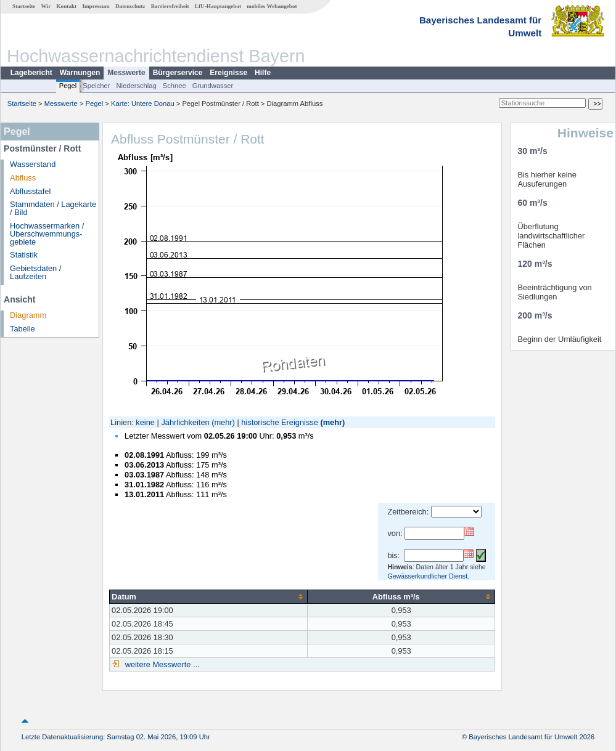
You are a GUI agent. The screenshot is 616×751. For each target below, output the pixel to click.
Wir (46, 6)
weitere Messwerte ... (161, 664)
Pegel (68, 85)
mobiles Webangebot (272, 6)
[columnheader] (209, 596)
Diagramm (28, 315)
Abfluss (23, 177)
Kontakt (66, 6)
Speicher (96, 85)
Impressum (95, 6)
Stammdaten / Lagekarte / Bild (53, 208)
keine (145, 422)
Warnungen (80, 72)
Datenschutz (130, 6)
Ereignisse (228, 72)
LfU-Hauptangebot (218, 6)
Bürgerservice (178, 72)
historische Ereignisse (279, 422)
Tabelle (22, 328)
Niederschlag (136, 85)
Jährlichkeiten (185, 422)
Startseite (23, 6)
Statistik (24, 254)
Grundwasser (213, 85)
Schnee (174, 85)
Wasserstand (32, 164)
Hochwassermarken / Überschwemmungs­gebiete (47, 233)
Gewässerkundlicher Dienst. (428, 576)
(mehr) (223, 422)
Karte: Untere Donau (143, 103)
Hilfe (263, 72)
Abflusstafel (30, 191)
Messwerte (126, 72)
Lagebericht (31, 72)
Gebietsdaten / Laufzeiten (35, 272)
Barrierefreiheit (170, 6)
